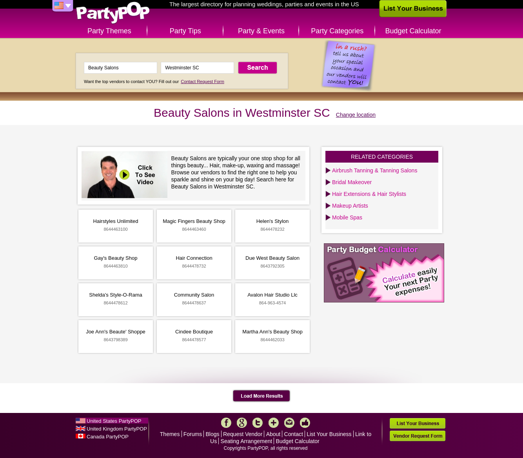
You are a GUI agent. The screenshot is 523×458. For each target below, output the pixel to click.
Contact (293, 434)
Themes (170, 434)
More (274, 423)
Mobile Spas (347, 217)
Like (305, 423)
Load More (261, 396)
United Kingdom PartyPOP (117, 429)
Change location (356, 115)
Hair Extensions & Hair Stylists (369, 194)
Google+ (242, 423)
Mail (289, 423)
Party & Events (261, 31)
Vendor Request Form (417, 436)
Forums (192, 434)
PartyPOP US (113, 13)
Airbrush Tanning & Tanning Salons (374, 170)
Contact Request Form (202, 81)
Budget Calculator (413, 31)
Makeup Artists (350, 206)
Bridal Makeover (352, 182)
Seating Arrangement (246, 441)
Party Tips (185, 31)
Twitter (257, 423)
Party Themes (109, 31)
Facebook (226, 423)
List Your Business (329, 434)
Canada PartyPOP (108, 437)
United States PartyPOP (114, 421)
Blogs (213, 434)
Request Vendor (242, 434)
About (273, 434)
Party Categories (337, 31)
